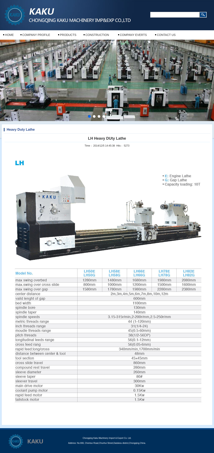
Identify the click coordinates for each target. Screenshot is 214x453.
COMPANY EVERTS (133, 35)
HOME (9, 35)
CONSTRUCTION (97, 35)
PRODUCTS (68, 35)
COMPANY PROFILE (36, 35)
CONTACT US (166, 35)
